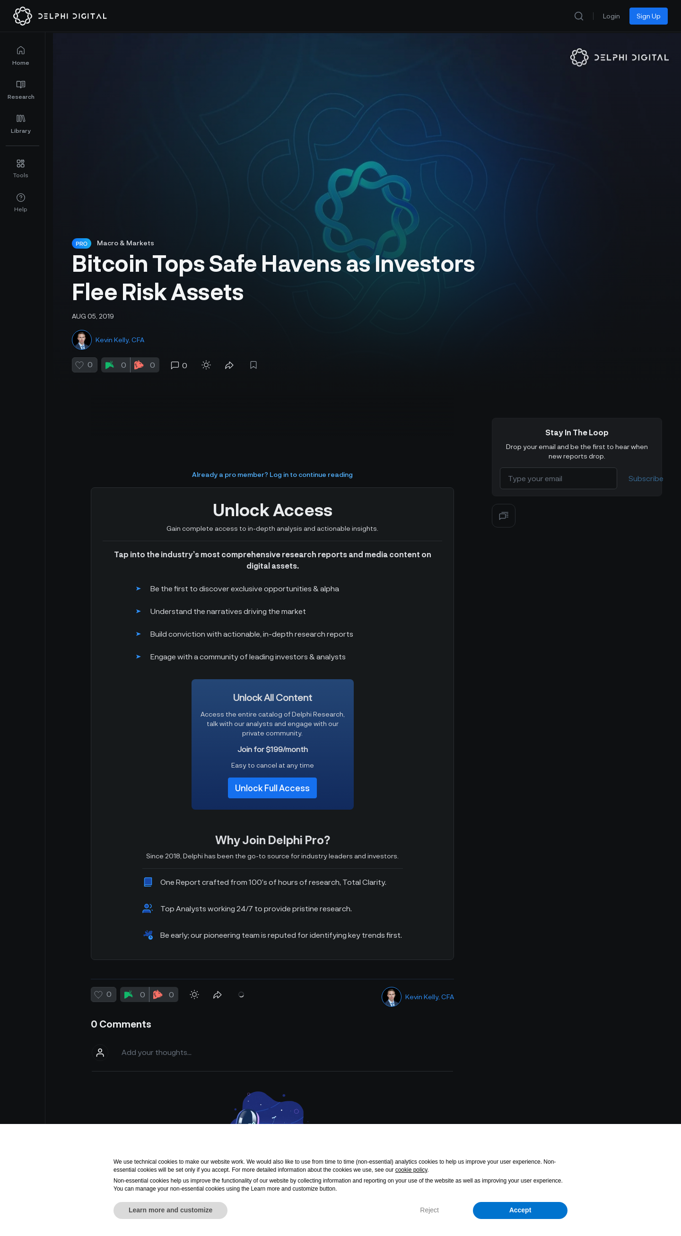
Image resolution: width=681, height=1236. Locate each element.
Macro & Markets (125, 243)
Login (611, 16)
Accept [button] (520, 1210)
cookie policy (411, 1170)
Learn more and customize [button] (170, 1210)
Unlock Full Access (272, 773)
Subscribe (646, 462)
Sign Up (649, 16)
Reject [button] (429, 1210)
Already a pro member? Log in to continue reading (272, 459)
